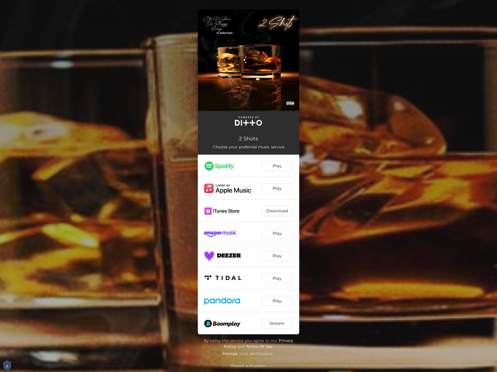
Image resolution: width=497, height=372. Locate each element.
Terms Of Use (259, 346)
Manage (230, 353)
